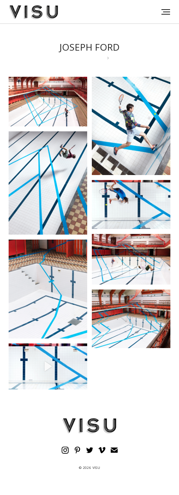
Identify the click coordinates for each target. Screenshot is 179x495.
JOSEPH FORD (89, 47)
